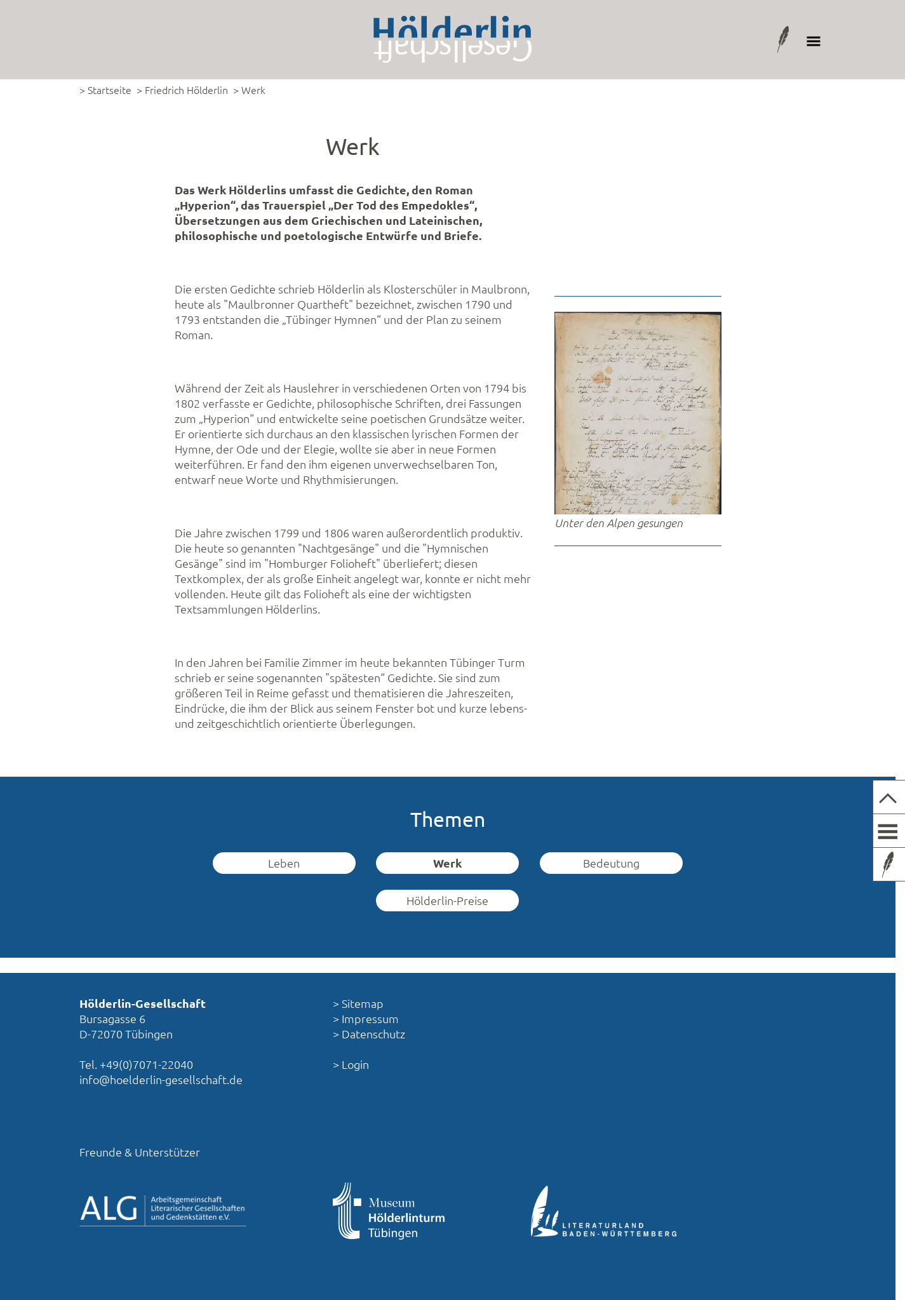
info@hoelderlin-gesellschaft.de (161, 1079)
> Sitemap (358, 1003)
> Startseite (105, 90)
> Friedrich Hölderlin (182, 90)
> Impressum (366, 1018)
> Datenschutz (369, 1033)
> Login (351, 1064)
